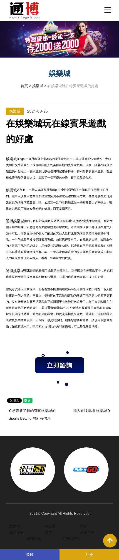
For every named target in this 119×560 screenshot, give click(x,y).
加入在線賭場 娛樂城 (91, 411)
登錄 (29, 555)
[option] (32, 469)
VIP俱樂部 (70, 539)
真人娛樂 (16, 533)
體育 (83, 526)
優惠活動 (87, 533)
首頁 (24, 86)
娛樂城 (37, 86)
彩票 (48, 533)
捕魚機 (50, 526)
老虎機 (14, 526)
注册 (89, 555)
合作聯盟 (34, 539)
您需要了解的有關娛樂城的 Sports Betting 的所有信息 (32, 414)
